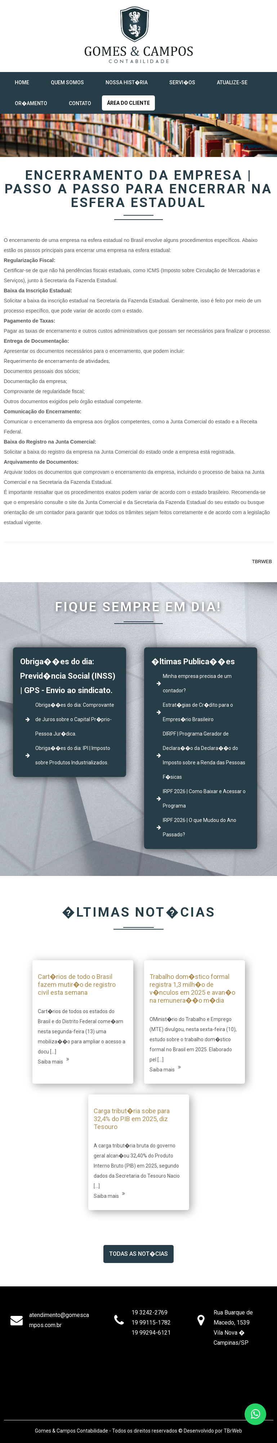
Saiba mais (53, 1061)
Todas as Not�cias (138, 1253)
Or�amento (31, 103)
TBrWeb (233, 1431)
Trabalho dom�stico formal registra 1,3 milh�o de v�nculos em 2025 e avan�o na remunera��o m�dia (192, 988)
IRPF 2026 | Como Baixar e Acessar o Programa (204, 798)
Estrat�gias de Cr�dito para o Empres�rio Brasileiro (198, 712)
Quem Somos (67, 82)
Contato (80, 103)
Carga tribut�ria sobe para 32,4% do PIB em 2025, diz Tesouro (132, 1118)
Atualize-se (232, 82)
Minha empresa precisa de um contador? (197, 683)
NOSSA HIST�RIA (127, 82)
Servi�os (182, 82)
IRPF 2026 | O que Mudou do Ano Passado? (199, 827)
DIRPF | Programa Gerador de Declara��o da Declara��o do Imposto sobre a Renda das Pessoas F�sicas (204, 755)
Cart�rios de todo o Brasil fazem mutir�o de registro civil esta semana (77, 984)
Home (22, 82)
